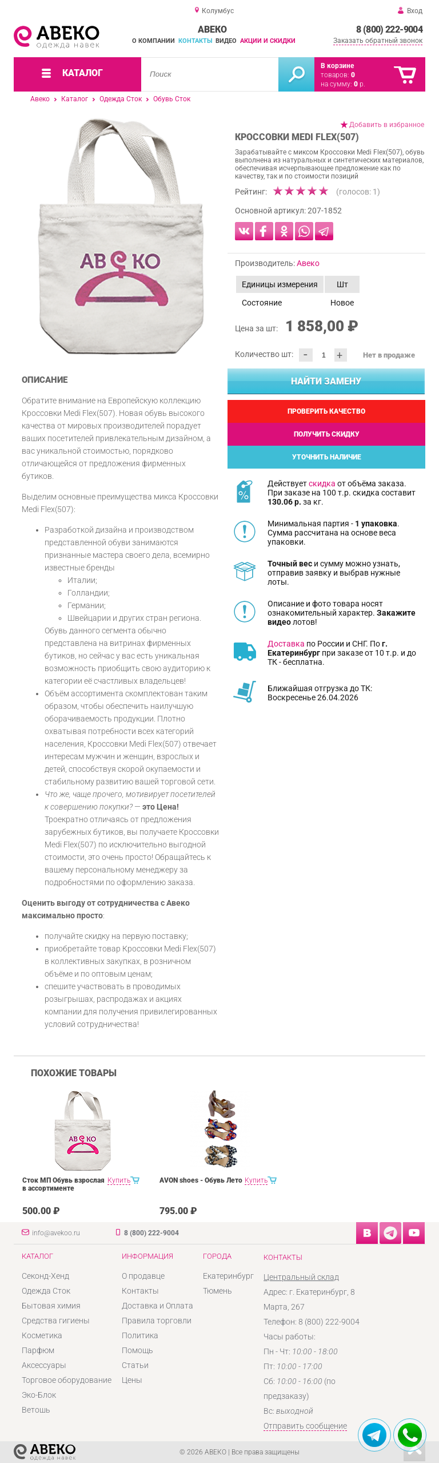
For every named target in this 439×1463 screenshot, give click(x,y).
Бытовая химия (51, 1305)
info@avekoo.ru (56, 1233)
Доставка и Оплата (157, 1305)
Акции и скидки (268, 41)
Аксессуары (44, 1365)
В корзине (337, 66)
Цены (132, 1380)
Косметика (42, 1335)
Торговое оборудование (66, 1380)
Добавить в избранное (386, 125)
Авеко (40, 99)
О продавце (143, 1275)
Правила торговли (156, 1320)
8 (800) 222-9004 (389, 29)
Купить (118, 1180)
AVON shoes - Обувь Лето (200, 1180)
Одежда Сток (120, 99)
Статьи (135, 1365)
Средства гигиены (56, 1320)
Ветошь (36, 1409)
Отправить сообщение (305, 1425)
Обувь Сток (171, 99)
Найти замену (326, 381)
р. (359, 84)
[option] (121, 236)
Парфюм (38, 1350)
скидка (322, 483)
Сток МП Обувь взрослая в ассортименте (63, 1184)
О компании (153, 41)
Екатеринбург (228, 1275)
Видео (226, 41)
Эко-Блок (39, 1394)
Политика (140, 1335)
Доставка (286, 643)
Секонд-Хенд (45, 1275)
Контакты (195, 41)
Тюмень (217, 1290)
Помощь (137, 1350)
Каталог (74, 99)
